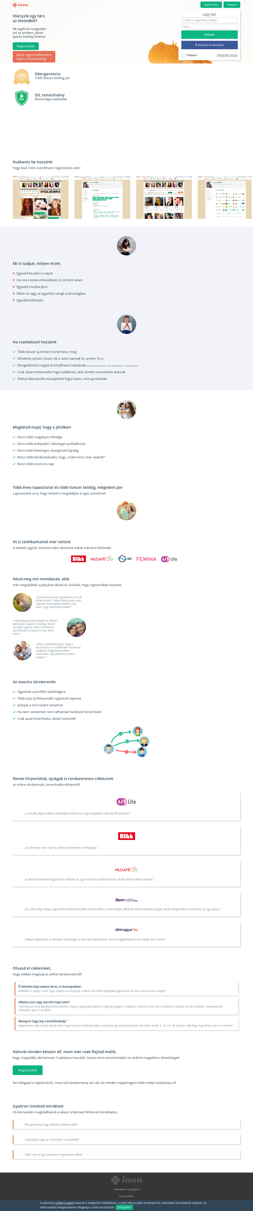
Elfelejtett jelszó (227, 55)
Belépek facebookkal (209, 45)
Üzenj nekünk (126, 1196)
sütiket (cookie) (64, 1203)
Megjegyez (189, 54)
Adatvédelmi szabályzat (126, 1189)
